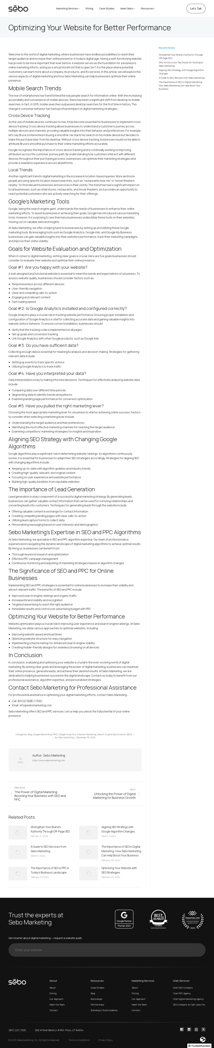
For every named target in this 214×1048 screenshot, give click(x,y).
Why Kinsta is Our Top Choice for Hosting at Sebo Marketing (181, 64)
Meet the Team (57, 1004)
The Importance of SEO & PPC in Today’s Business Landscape (50, 870)
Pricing (53, 993)
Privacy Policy (106, 1040)
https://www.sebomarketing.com (48, 760)
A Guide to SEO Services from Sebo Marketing (48, 849)
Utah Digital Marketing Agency (188, 998)
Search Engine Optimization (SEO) (114, 734)
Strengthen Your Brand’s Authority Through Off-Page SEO (50, 829)
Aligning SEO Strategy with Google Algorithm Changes (118, 829)
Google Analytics (67, 734)
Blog (30, 734)
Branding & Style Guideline (104, 1010)
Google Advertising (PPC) (45, 734)
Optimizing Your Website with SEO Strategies (119, 870)
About (53, 987)
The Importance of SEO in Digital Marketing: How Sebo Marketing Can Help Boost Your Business (121, 851)
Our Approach (56, 998)
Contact (54, 1010)
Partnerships (97, 1004)
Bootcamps (96, 998)
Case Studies (97, 987)
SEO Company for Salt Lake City (189, 1004)
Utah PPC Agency (182, 993)
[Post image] (18, 832)
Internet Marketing (86, 734)
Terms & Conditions (79, 1040)
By (64, 737)
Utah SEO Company (183, 987)
